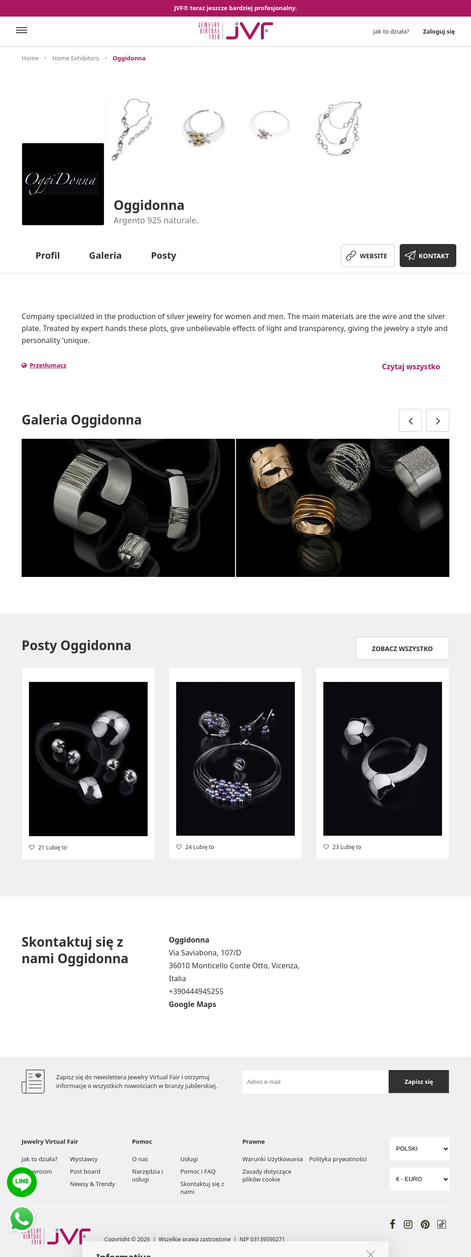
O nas (140, 1159)
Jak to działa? (391, 31)
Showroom (37, 1171)
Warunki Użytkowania (272, 1159)
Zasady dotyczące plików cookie (267, 1175)
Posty (163, 255)
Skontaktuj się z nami (202, 1188)
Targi (28, 1184)
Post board (85, 1171)
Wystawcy (84, 1159)
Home (30, 58)
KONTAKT (434, 255)
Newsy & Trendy (92, 1184)
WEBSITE (373, 255)
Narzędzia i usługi (147, 1175)
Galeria (105, 255)
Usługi (189, 1159)
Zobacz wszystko (402, 648)
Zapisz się (419, 1081)
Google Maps (192, 1004)
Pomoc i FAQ (198, 1171)
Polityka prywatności (338, 1159)
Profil (47, 255)
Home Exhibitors (75, 58)
